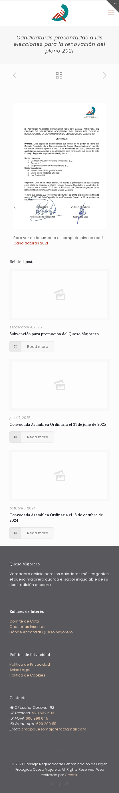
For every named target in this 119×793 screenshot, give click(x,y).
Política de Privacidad (29, 664)
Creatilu (71, 774)
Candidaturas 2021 (30, 243)
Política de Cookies (27, 675)
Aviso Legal (19, 669)
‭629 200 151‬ (46, 723)
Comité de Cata (24, 621)
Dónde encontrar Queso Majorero (41, 632)
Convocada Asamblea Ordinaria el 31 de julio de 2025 (57, 424)
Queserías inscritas (27, 626)
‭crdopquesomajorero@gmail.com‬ (53, 729)
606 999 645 (37, 718)
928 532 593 (43, 713)
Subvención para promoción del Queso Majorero (54, 334)
